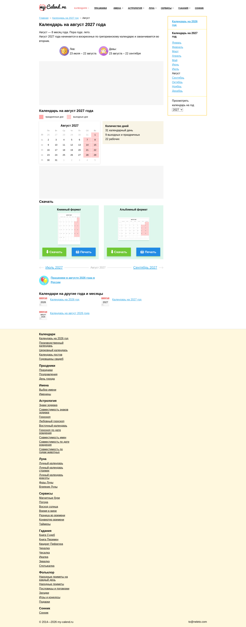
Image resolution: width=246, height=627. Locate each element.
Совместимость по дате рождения (54, 443)
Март (175, 51)
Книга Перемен (48, 539)
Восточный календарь (53, 425)
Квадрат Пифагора (51, 543)
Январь (176, 42)
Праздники (100, 8)
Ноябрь (177, 86)
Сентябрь (178, 77)
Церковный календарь (53, 350)
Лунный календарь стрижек (51, 469)
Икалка (43, 556)
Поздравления (48, 374)
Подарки (44, 601)
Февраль (177, 47)
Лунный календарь (51, 463)
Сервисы (166, 8)
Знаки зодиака (48, 405)
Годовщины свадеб (51, 358)
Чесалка (44, 552)
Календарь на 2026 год (64, 299)
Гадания (183, 8)
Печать (86, 252)
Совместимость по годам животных (51, 451)
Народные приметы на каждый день (53, 578)
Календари (80, 8)
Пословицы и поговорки (54, 588)
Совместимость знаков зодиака (53, 411)
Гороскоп (45, 416)
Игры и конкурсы (49, 597)
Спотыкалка (46, 565)
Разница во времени (52, 515)
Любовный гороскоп (51, 421)
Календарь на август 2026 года (70, 313)
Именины (45, 394)
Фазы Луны (46, 482)
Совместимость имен (52, 437)
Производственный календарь (51, 344)
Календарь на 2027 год (126, 299)
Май (174, 60)
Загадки (44, 592)
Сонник (199, 8)
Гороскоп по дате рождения (50, 432)
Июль (175, 69)
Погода (43, 502)
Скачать (55, 252)
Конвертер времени (51, 519)
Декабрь (177, 90)
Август (176, 73)
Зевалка (44, 561)
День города (47, 378)
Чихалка (44, 548)
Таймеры (45, 524)
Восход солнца (48, 506)
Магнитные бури (49, 497)
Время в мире (48, 510)
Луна (151, 8)
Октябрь (177, 82)
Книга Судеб (47, 535)
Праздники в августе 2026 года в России (73, 280)
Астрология (135, 8)
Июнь (175, 64)
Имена (117, 8)
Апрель (176, 55)
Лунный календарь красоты (51, 476)
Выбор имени (47, 389)
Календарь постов (50, 354)
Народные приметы (51, 584)
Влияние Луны (48, 486)
